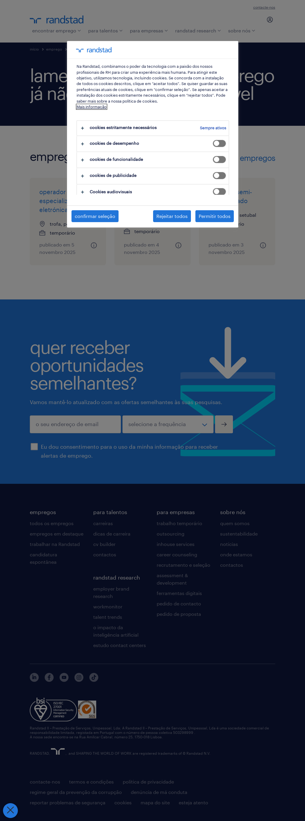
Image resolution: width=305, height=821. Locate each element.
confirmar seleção (95, 216)
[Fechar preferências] (10, 810)
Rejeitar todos (172, 216)
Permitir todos (215, 216)
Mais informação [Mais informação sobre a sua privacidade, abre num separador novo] (92, 106)
